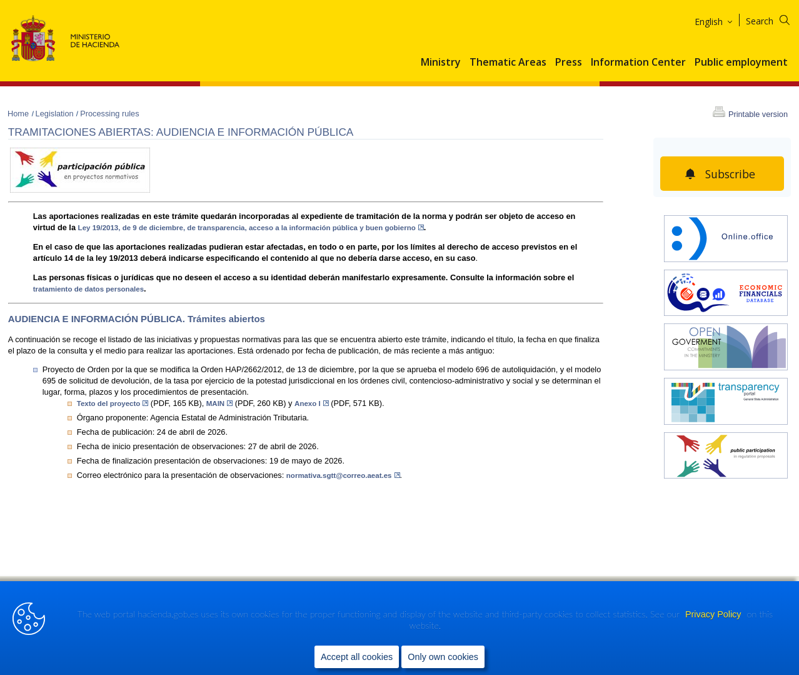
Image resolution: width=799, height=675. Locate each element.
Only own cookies (443, 657)
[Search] (775, 19)
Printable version (758, 114)
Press (568, 62)
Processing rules (109, 113)
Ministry (441, 62)
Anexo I (311, 403)
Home (19, 113)
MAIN (219, 403)
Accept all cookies (357, 657)
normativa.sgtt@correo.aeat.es (343, 475)
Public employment (741, 62)
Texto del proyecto (113, 403)
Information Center (638, 62)
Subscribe (730, 173)
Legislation (56, 113)
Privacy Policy (714, 615)
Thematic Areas (508, 62)
